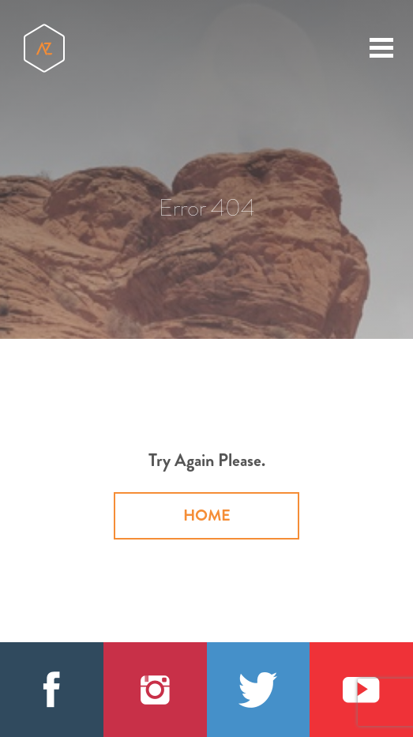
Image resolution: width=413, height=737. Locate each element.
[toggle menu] (381, 47)
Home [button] (207, 515)
